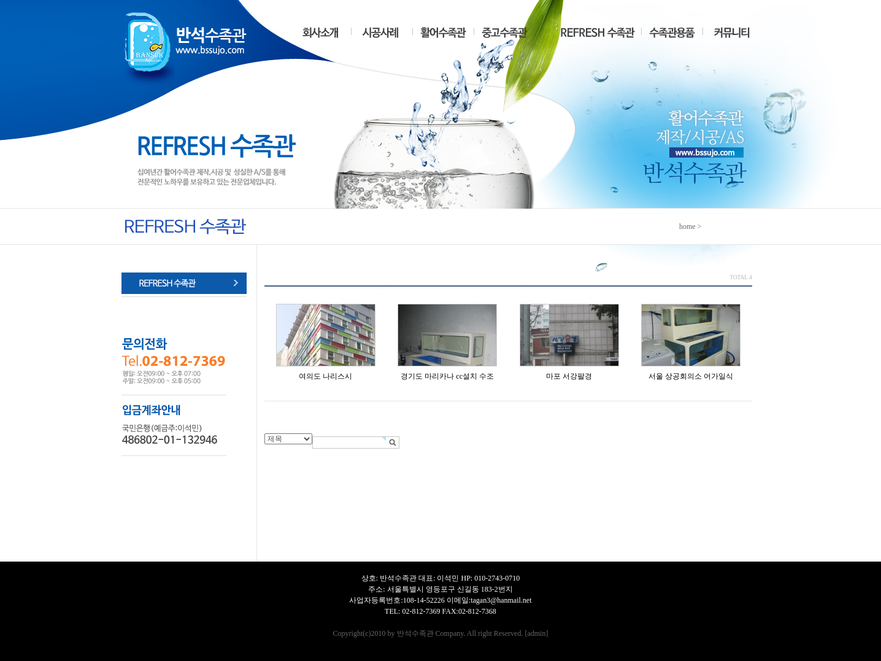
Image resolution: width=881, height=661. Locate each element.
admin (536, 633)
